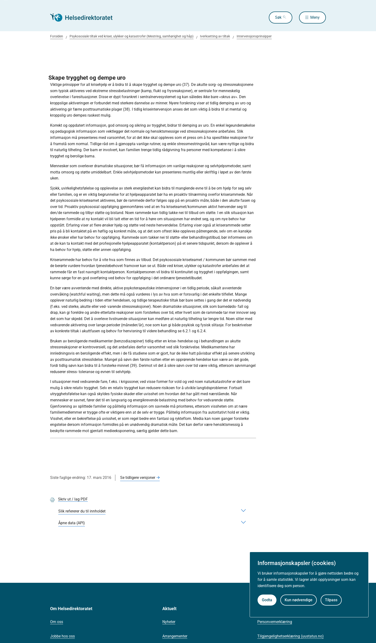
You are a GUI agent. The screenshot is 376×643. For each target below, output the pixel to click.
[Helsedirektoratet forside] (84, 17)
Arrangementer (174, 636)
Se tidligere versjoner (137, 477)
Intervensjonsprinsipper (254, 36)
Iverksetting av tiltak (215, 36)
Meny (315, 17)
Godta (267, 600)
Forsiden (56, 36)
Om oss (56, 621)
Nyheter (168, 621)
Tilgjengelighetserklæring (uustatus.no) (290, 636)
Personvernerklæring (274, 621)
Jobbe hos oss (62, 636)
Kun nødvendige (298, 600)
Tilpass (331, 600)
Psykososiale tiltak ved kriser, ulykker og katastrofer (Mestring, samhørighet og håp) (132, 36)
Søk (278, 17)
